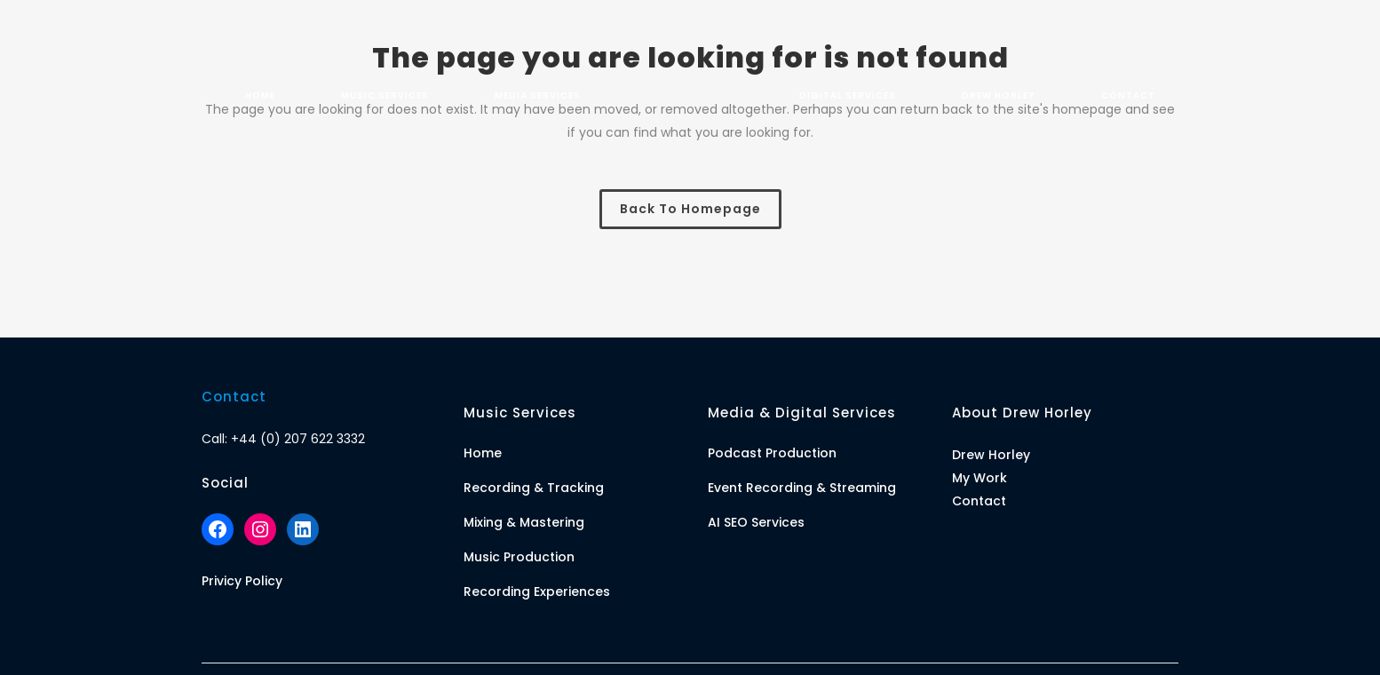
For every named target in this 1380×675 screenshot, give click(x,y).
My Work (979, 478)
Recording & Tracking (534, 487)
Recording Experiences (537, 591)
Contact (979, 501)
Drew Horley (991, 455)
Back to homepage (690, 209)
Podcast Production (772, 453)
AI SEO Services (756, 522)
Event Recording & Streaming (802, 487)
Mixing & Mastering (524, 522)
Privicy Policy (242, 581)
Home (483, 453)
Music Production (519, 557)
